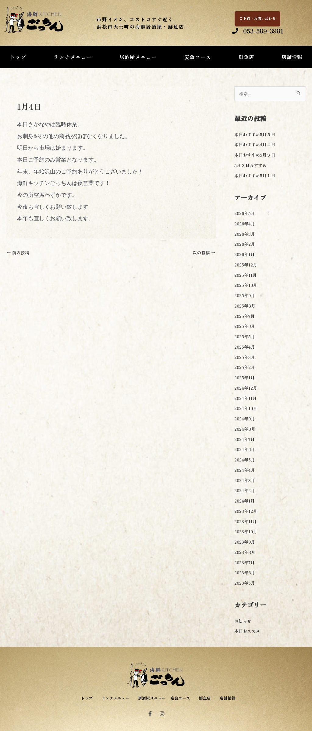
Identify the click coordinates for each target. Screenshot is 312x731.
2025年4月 (245, 347)
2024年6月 (245, 450)
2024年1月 (245, 501)
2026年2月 (245, 245)
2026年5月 (245, 214)
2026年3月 (245, 234)
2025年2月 (245, 368)
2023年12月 (247, 511)
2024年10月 (247, 409)
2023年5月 (245, 583)
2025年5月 (245, 337)
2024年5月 (245, 460)
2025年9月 (245, 296)
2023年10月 (247, 532)
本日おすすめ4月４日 (256, 145)
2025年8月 (245, 306)
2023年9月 (245, 542)
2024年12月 (247, 388)
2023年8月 (245, 552)
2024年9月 (245, 419)
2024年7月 (245, 440)
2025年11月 (246, 275)
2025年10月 (247, 286)
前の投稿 (19, 253)
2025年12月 (247, 265)
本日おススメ (248, 631)
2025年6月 (245, 327)
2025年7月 (245, 316)
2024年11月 (246, 398)
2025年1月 (245, 378)
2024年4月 (245, 470)
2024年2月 (245, 491)
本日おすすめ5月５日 (256, 135)
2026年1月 (245, 255)
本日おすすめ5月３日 (256, 155)
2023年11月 (246, 522)
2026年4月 (245, 224)
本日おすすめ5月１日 (256, 176)
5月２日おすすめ (251, 165)
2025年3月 (245, 357)
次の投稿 (203, 253)
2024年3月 (245, 481)
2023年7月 (245, 563)
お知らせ (243, 621)
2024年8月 (245, 429)
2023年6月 (245, 573)
